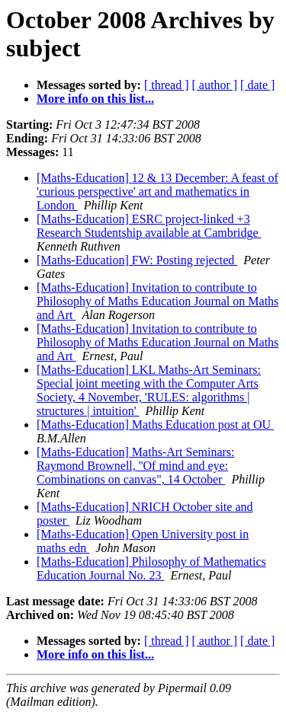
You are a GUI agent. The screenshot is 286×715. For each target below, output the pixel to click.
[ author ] (215, 84)
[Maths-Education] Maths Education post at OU (155, 424)
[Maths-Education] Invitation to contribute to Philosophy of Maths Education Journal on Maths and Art (157, 301)
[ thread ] (166, 84)
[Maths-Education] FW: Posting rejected (137, 260)
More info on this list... (95, 98)
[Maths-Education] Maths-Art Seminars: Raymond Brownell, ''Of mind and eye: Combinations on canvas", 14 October (136, 465)
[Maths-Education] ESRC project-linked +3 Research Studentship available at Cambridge (149, 225)
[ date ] (257, 84)
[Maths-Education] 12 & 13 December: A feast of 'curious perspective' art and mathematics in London (157, 191)
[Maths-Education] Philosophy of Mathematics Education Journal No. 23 (151, 568)
